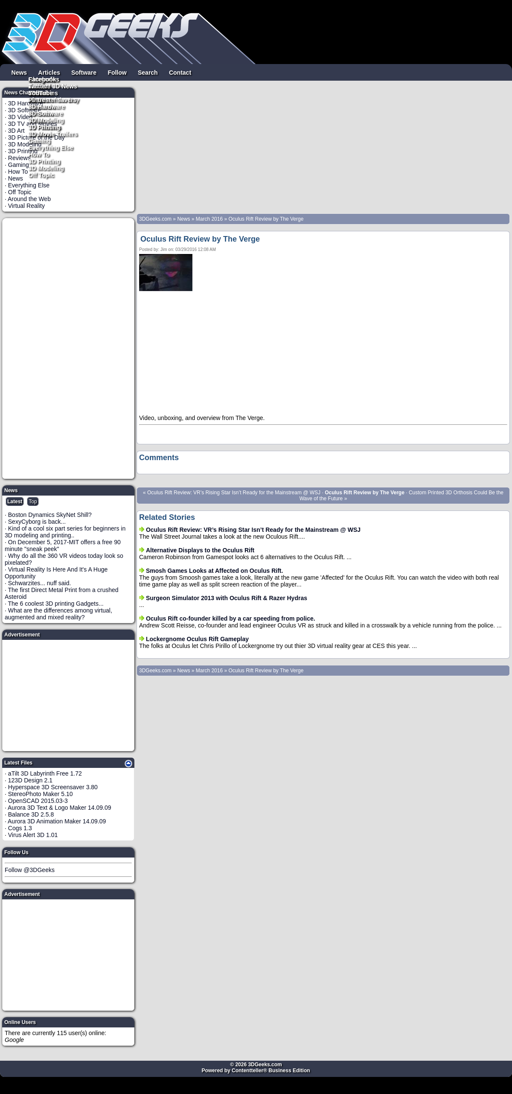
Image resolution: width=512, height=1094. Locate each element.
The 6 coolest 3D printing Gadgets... (56, 603)
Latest (14, 502)
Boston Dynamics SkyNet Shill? (50, 514)
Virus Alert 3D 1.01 (33, 834)
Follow (117, 72)
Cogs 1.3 (20, 828)
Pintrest (40, 99)
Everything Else (51, 147)
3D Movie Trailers (53, 133)
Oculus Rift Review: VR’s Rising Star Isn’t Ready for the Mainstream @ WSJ (233, 493)
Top (33, 502)
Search (148, 72)
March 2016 (209, 219)
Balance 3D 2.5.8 (31, 814)
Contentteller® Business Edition (271, 1071)
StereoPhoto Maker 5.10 (40, 794)
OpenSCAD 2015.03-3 (38, 800)
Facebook (42, 79)
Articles (49, 72)
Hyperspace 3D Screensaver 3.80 (53, 787)
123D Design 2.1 (30, 780)
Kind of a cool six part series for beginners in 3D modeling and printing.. (65, 532)
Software (83, 72)
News (19, 72)
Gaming (40, 140)
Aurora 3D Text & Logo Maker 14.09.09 (59, 807)
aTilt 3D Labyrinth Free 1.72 (45, 773)
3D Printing (45, 161)
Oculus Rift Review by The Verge (265, 219)
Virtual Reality (26, 205)
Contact (180, 72)
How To (39, 154)
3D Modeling (46, 167)
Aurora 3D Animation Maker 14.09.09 (57, 821)
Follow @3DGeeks (30, 869)
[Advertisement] (69, 348)
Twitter (38, 85)
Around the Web (29, 198)
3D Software (46, 113)
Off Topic (41, 174)
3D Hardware (47, 106)
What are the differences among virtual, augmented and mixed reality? (58, 614)
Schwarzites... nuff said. (39, 583)
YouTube (41, 92)
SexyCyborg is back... (37, 521)
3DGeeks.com (156, 219)
